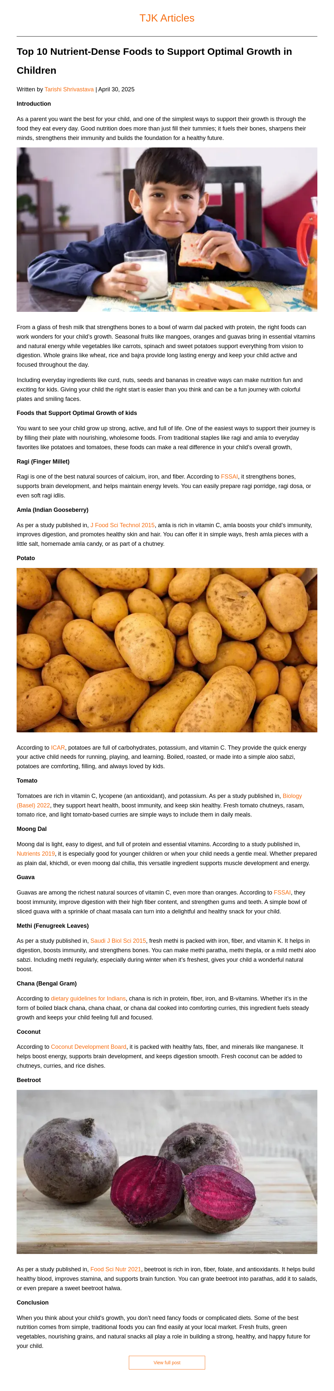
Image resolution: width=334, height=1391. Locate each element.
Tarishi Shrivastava (69, 89)
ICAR (58, 747)
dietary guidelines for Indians (88, 998)
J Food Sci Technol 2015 (122, 525)
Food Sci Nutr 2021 (115, 1269)
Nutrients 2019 (36, 853)
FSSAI (229, 476)
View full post (167, 1362)
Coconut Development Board (88, 1047)
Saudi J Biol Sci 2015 (118, 941)
